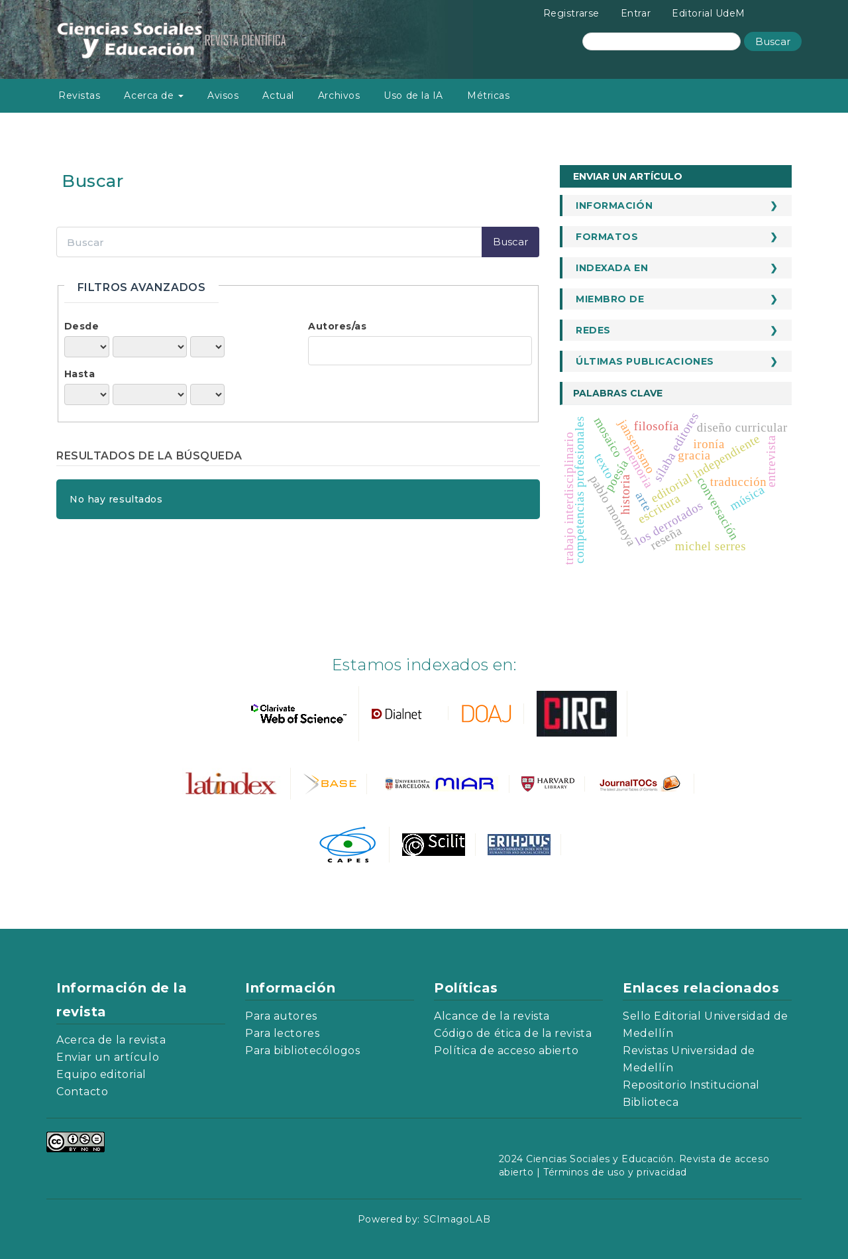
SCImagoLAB (457, 1219)
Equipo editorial (101, 1074)
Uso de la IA (413, 95)
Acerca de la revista (111, 1040)
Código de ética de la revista (513, 1033)
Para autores (281, 1016)
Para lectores (282, 1033)
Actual (277, 95)
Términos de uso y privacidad (615, 1172)
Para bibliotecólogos (302, 1050)
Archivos (339, 95)
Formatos (607, 237)
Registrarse (571, 13)
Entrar (636, 13)
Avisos (222, 95)
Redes (593, 330)
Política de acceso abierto (506, 1050)
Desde (81, 326)
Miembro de (610, 299)
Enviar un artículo (627, 176)
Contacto (82, 1091)
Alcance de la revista (492, 1016)
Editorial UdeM (708, 13)
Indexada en (612, 268)
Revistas (79, 95)
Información (614, 205)
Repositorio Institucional (691, 1085)
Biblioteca (651, 1102)
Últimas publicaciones (645, 361)
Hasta (79, 374)
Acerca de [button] (154, 95)
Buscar (772, 41)
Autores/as (337, 326)
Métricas (488, 95)
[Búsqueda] (661, 41)
